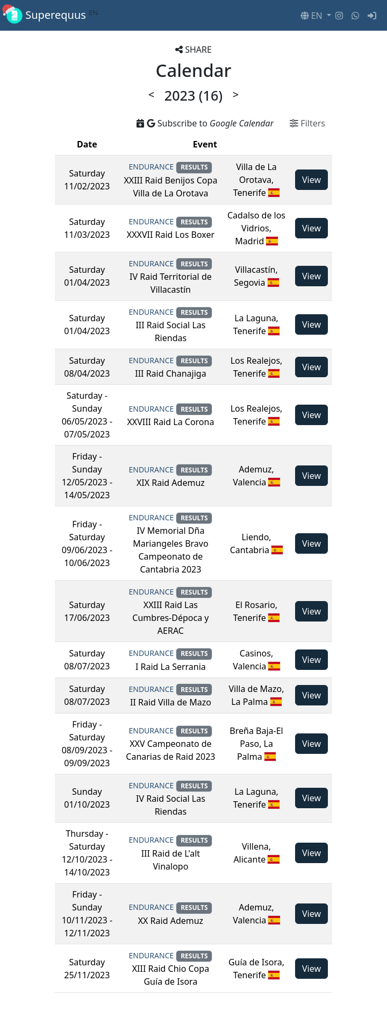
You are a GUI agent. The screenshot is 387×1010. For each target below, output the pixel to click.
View (311, 180)
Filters (307, 123)
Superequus (52, 15)
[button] (315, 15)
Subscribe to (205, 123)
